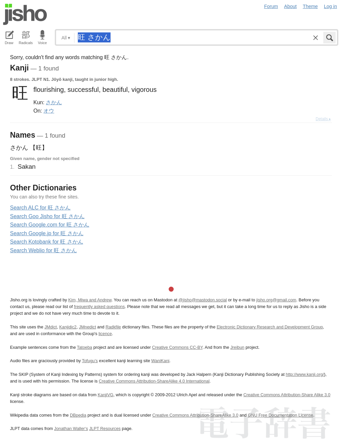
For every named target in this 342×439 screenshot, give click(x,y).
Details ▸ (323, 119)
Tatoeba (84, 347)
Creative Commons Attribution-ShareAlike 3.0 (195, 415)
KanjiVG (105, 394)
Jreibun (237, 347)
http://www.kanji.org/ (305, 374)
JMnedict (87, 326)
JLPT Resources (105, 428)
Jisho (25, 14)
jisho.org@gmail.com (276, 299)
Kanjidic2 (67, 326)
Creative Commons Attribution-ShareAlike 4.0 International (154, 381)
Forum (271, 6)
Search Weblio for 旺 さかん (43, 250)
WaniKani (160, 360)
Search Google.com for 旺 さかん (49, 225)
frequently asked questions (99, 306)
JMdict (50, 326)
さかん (54, 102)
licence (105, 333)
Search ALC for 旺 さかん (40, 207)
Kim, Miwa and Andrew (89, 299)
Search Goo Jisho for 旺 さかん (47, 216)
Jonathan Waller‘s (71, 428)
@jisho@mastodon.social (202, 299)
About (290, 6)
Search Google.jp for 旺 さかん (46, 233)
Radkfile (113, 326)
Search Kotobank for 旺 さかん (46, 242)
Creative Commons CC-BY (177, 347)
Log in (330, 6)
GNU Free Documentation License (280, 415)
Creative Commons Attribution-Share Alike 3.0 (286, 394)
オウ (48, 110)
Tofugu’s (90, 360)
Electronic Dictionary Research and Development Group (270, 326)
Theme (310, 6)
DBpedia (78, 415)
